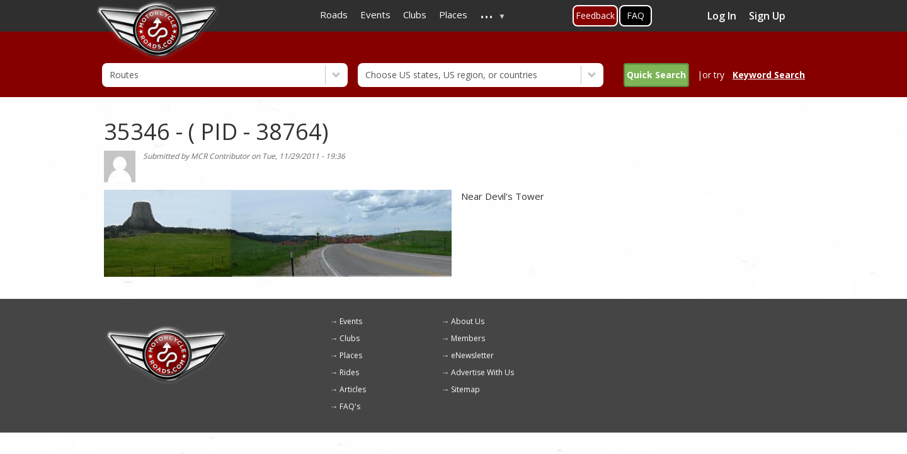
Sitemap (465, 389)
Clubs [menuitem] (414, 14)
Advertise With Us (482, 372)
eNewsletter (472, 355)
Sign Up (767, 16)
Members (468, 338)
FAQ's (349, 406)
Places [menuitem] (453, 14)
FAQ (635, 15)
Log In (721, 16)
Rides (349, 372)
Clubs (349, 338)
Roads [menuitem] (334, 14)
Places (350, 355)
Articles (352, 389)
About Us (467, 321)
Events (350, 321)
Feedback (595, 15)
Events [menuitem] (375, 14)
